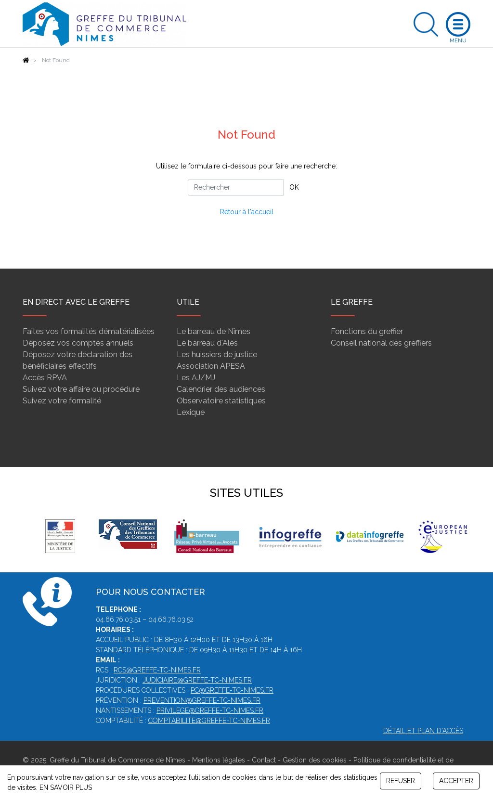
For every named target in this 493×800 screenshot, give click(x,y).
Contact (264, 760)
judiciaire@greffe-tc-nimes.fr (197, 680)
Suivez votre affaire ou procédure (81, 389)
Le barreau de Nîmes (213, 331)
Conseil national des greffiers (381, 343)
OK (294, 187)
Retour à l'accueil (246, 212)
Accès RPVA (45, 377)
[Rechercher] (236, 187)
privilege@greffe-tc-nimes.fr (209, 710)
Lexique (191, 412)
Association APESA (211, 366)
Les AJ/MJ (196, 377)
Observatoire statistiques (221, 400)
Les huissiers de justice (217, 354)
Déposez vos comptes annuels (78, 343)
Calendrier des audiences (221, 389)
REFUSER (400, 781)
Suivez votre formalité (62, 400)
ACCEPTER (456, 781)
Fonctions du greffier (367, 331)
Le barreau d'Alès (207, 343)
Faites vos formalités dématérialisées (89, 331)
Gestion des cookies (315, 760)
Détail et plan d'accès (423, 731)
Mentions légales (218, 760)
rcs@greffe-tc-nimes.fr (157, 670)
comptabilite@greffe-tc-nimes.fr (209, 720)
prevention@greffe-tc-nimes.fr (201, 700)
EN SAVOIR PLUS (65, 787)
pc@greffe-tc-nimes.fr (232, 690)
